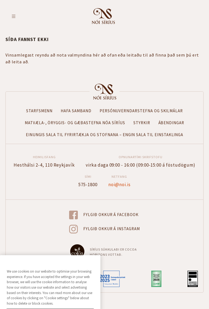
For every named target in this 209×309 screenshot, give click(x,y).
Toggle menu (13, 16)
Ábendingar (171, 122)
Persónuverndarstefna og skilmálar (141, 110)
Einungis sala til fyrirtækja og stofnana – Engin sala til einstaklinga (104, 134)
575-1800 (87, 184)
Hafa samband (76, 110)
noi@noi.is (119, 184)
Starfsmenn (39, 110)
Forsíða (104, 91)
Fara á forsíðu (103, 16)
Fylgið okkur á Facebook (111, 214)
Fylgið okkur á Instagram (111, 228)
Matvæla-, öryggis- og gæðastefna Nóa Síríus (75, 122)
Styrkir (141, 122)
